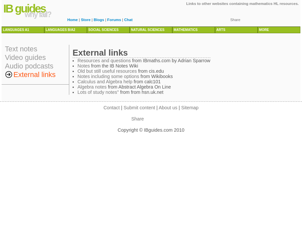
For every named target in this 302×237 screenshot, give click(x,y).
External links (34, 74)
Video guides (25, 57)
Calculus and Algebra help (104, 81)
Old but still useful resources (107, 71)
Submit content (139, 107)
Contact (111, 107)
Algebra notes (92, 87)
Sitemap (190, 107)
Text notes (21, 49)
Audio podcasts (29, 66)
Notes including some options (108, 76)
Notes (83, 65)
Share (235, 20)
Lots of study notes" (98, 92)
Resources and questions (104, 60)
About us (168, 107)
